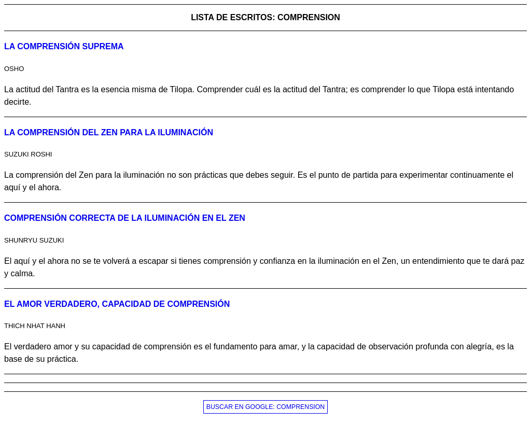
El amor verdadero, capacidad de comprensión (117, 304)
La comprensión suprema (64, 46)
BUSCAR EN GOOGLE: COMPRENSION (265, 407)
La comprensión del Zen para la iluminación (108, 132)
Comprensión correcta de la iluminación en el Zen (124, 218)
